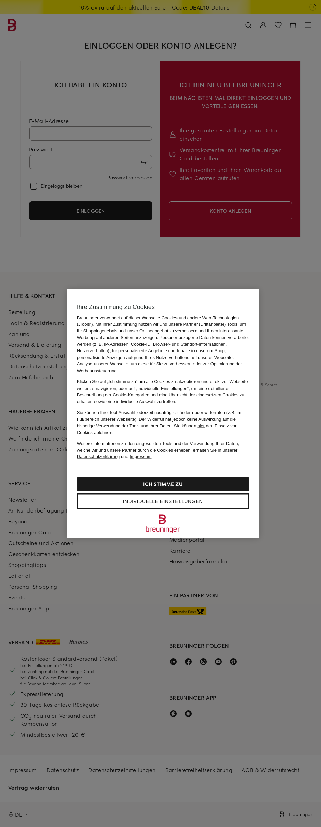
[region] (163, 413)
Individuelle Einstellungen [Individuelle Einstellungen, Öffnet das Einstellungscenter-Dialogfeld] (163, 501)
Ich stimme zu (162, 484)
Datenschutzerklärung (98, 456)
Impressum (140, 456)
